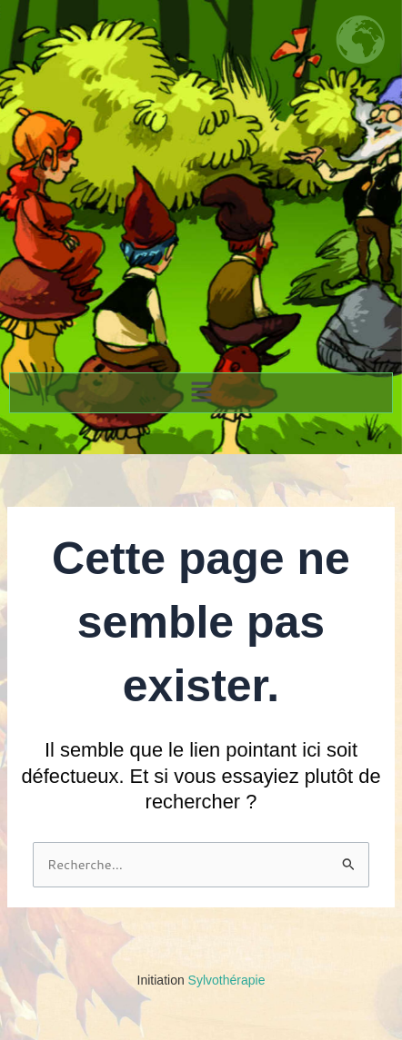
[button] (201, 392)
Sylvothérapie (201, 980)
